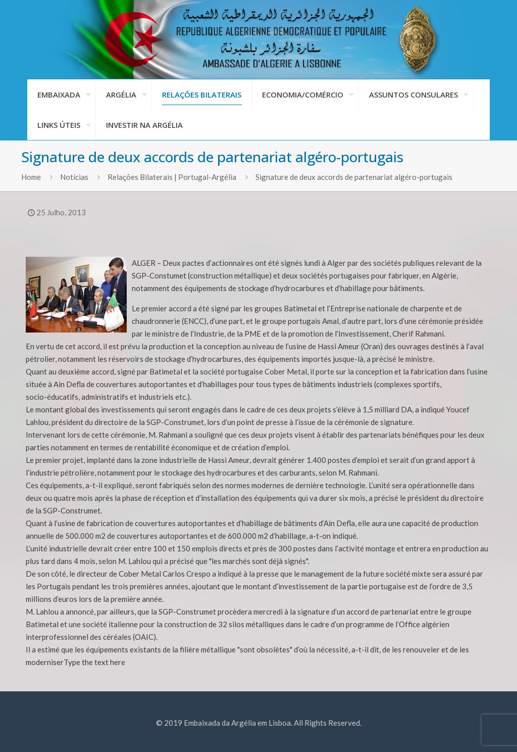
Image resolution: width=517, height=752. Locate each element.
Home (31, 176)
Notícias (74, 176)
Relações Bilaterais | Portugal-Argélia (172, 176)
